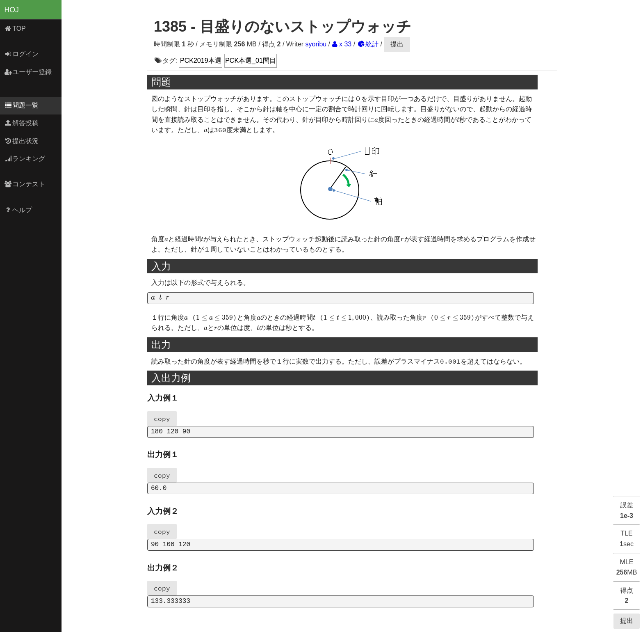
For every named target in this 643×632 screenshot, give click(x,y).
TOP (15, 28)
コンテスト (25, 184)
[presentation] (376, 120)
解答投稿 (21, 122)
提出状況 (21, 140)
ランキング (25, 158)
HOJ (12, 10)
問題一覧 (21, 105)
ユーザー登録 (28, 72)
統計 (368, 44)
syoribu (316, 44)
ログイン (21, 53)
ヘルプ (18, 209)
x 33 (342, 44)
